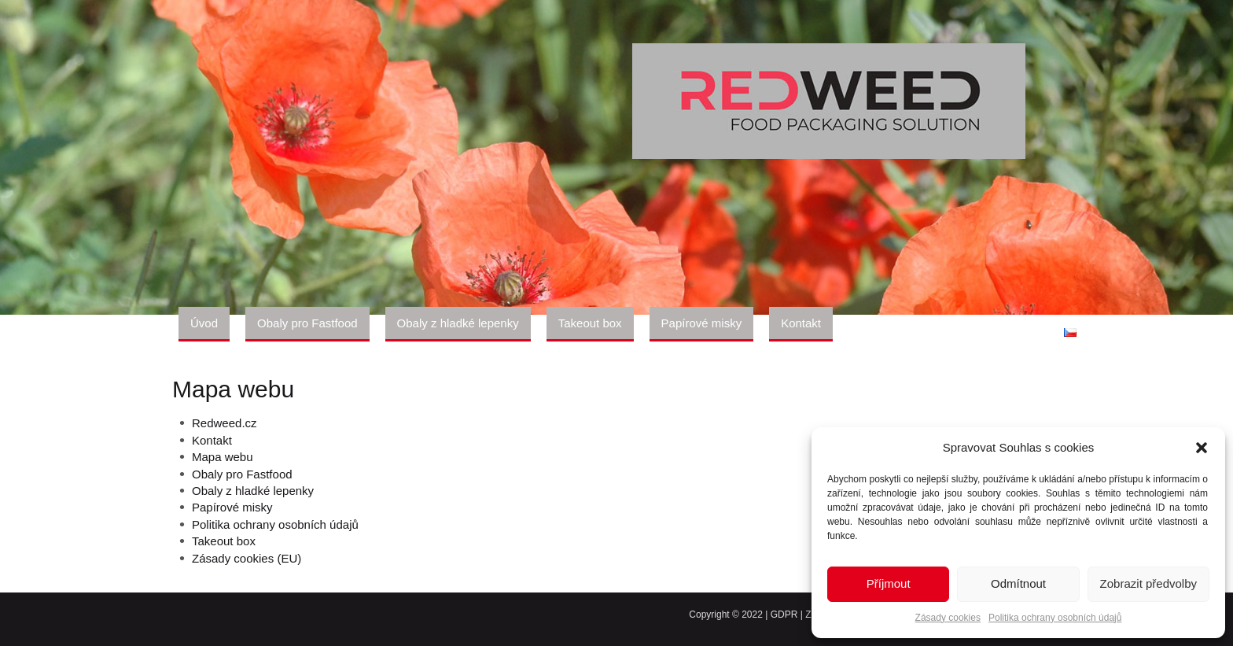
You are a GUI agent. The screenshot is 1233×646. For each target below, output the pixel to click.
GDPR (784, 614)
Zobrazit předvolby (1148, 583)
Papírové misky (232, 507)
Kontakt (212, 440)
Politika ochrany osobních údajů (1054, 617)
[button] (1201, 448)
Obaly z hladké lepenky (253, 490)
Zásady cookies (948, 617)
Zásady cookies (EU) (246, 558)
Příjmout (889, 583)
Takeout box (224, 541)
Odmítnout (1018, 583)
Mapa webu (222, 456)
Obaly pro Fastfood (242, 474)
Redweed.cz (224, 423)
